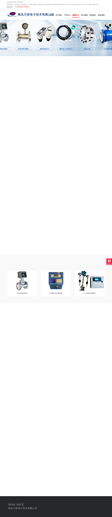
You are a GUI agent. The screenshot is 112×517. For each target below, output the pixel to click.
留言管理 (101, 15)
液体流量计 (24, 4)
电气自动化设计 (79, 4)
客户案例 (84, 15)
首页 (52, 15)
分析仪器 (40, 4)
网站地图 (9, 6)
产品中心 (67, 15)
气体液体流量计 (32, 4)
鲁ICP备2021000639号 (73, 514)
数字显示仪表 (64, 4)
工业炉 (9, 504)
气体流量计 (17, 4)
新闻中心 (76, 15)
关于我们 (59, 15)
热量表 (90, 4)
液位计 (86, 4)
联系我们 (93, 15)
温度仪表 (95, 4)
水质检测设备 (47, 4)
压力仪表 (71, 4)
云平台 (9, 502)
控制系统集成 (56, 4)
